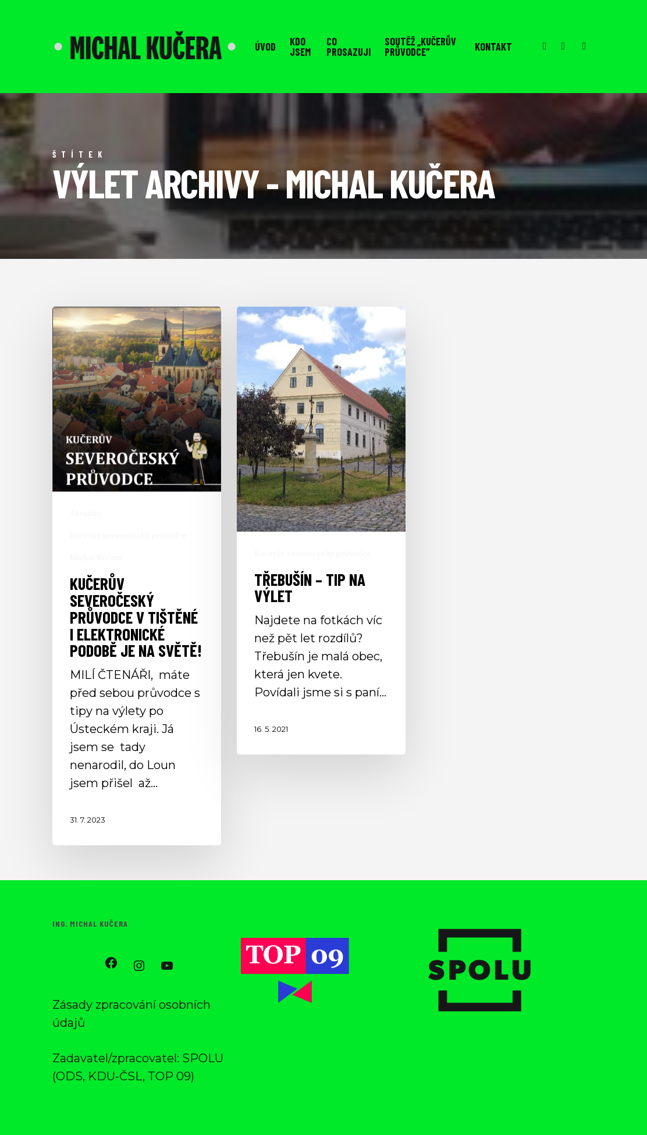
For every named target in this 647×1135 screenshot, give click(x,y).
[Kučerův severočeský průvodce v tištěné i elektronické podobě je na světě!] (136, 576)
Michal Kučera (96, 558)
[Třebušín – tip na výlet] (321, 531)
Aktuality (86, 513)
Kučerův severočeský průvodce (128, 536)
